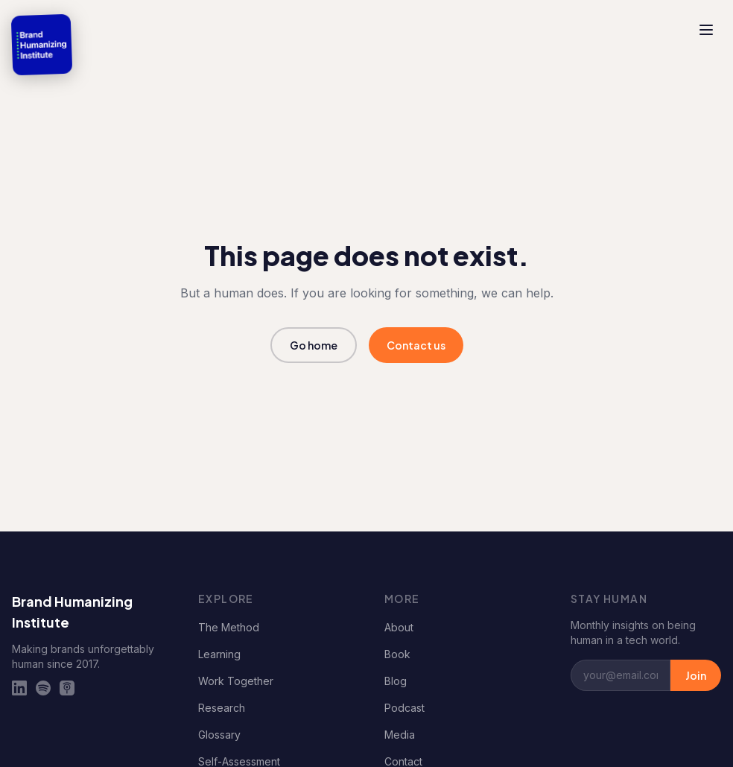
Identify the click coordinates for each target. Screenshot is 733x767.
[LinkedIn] (19, 688)
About (398, 627)
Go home (313, 345)
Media (399, 734)
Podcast (404, 707)
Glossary (219, 734)
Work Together (235, 681)
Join (695, 675)
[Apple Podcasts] (67, 688)
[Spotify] (43, 688)
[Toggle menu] (706, 30)
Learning (219, 654)
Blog (395, 681)
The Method (228, 627)
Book (397, 654)
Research (221, 707)
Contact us (416, 345)
